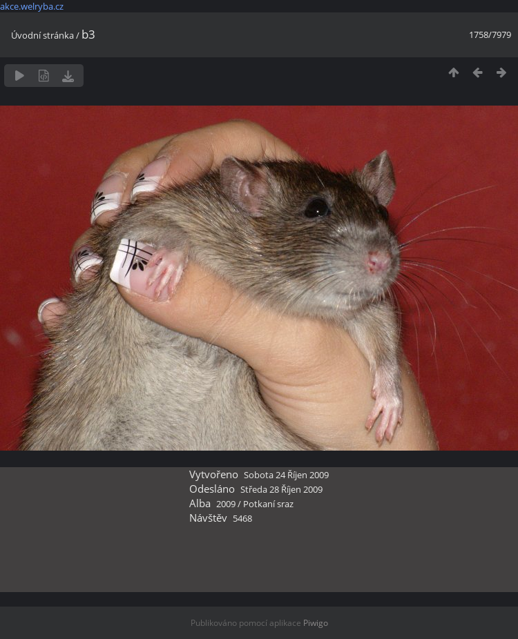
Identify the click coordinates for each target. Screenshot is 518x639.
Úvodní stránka (42, 35)
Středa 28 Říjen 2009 (281, 489)
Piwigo (315, 623)
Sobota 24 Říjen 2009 (286, 475)
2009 (226, 504)
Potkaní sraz (268, 504)
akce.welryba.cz (32, 6)
